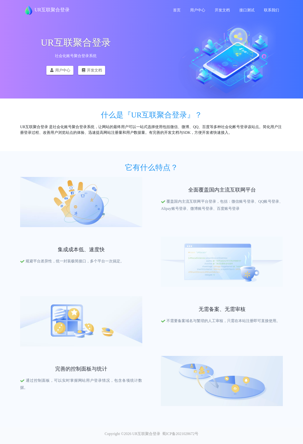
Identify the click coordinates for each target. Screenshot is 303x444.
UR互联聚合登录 (47, 10)
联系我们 (271, 10)
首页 (177, 10)
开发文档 (222, 10)
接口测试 (246, 10)
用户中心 (197, 10)
